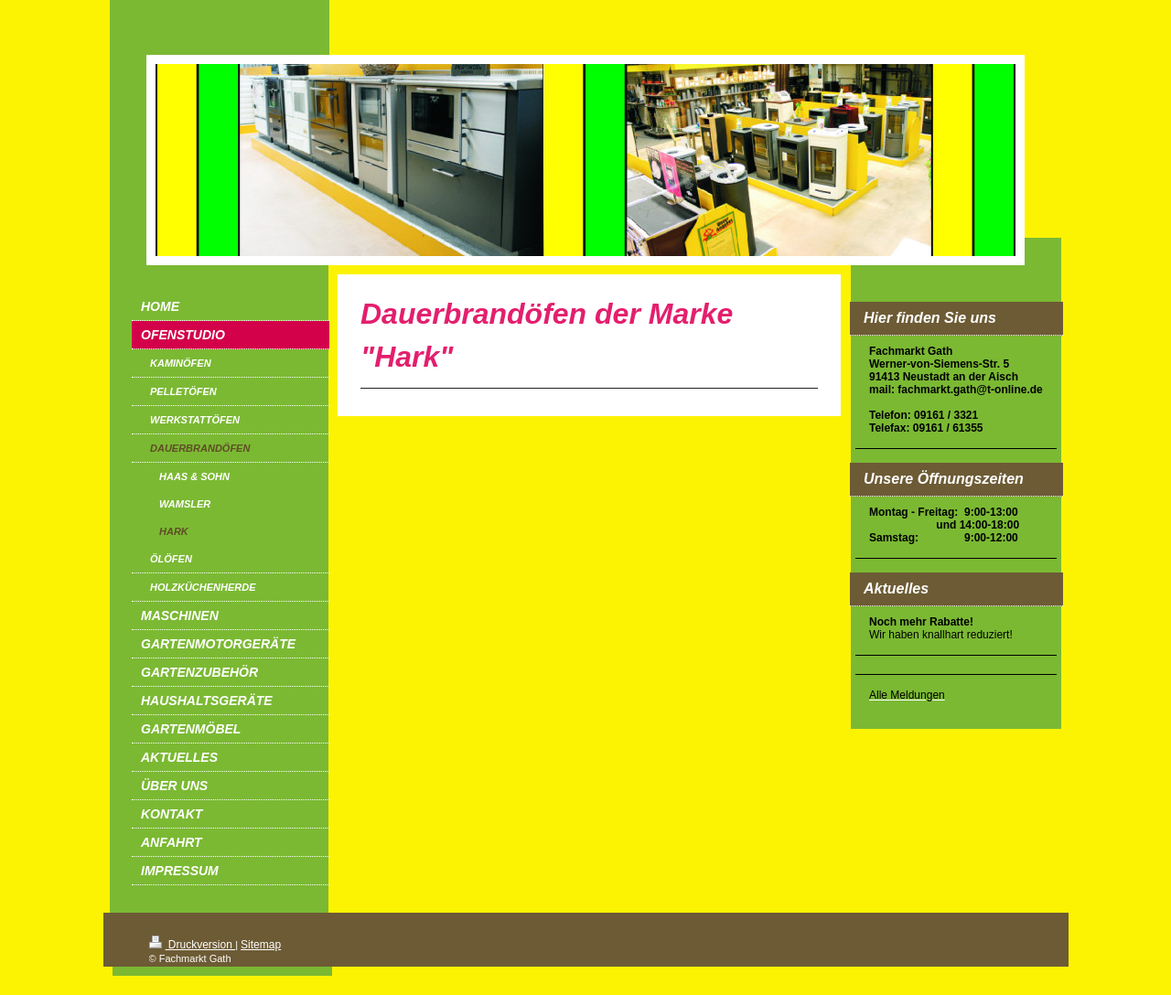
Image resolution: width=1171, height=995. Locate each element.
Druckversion (192, 944)
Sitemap (261, 944)
